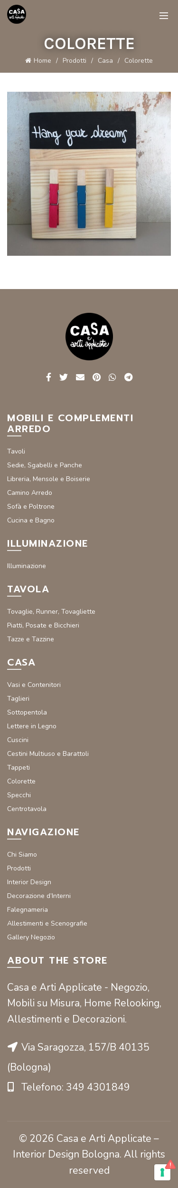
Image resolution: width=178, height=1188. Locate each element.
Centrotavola (27, 808)
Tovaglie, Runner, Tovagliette (51, 611)
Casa (105, 60)
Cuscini (17, 739)
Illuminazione (26, 565)
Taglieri (18, 698)
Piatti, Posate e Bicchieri (43, 625)
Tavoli (16, 451)
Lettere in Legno (31, 726)
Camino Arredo (29, 492)
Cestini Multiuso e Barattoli (48, 753)
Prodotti (74, 60)
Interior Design (29, 882)
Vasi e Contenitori (34, 684)
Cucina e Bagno (31, 520)
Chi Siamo (22, 854)
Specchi (19, 795)
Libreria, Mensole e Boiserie (48, 478)
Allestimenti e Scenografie (47, 923)
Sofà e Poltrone (31, 506)
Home (42, 60)
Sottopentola (27, 712)
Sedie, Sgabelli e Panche (44, 465)
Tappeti (18, 767)
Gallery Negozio (31, 937)
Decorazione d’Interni (39, 895)
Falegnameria (27, 909)
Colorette (21, 781)
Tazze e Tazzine (30, 639)
